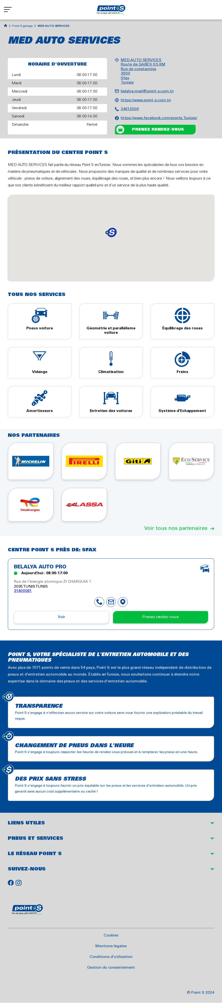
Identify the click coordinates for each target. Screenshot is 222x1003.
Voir (61, 617)
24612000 (130, 109)
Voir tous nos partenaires (175, 528)
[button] (111, 232)
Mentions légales (110, 946)
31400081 (23, 591)
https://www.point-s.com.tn (146, 100)
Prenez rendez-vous (158, 129)
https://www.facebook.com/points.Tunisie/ (159, 118)
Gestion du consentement (111, 967)
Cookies (111, 935)
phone (99, 602)
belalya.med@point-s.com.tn (147, 91)
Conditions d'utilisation (111, 957)
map (123, 602)
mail (111, 602)
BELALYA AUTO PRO (40, 567)
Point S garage (22, 26)
